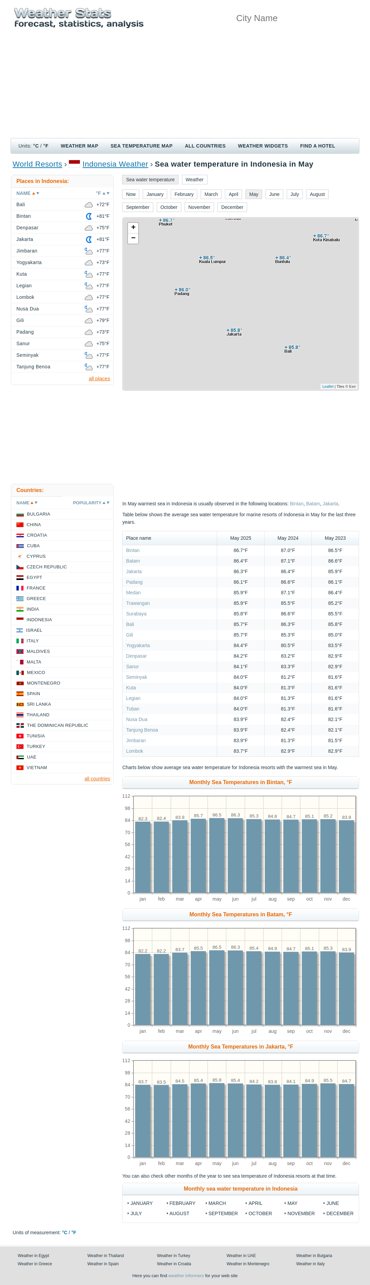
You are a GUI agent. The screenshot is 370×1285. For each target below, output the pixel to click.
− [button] (133, 238)
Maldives (38, 651)
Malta (34, 661)
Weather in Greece (35, 1263)
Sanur (132, 666)
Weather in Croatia (174, 1263)
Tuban (132, 709)
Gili (129, 635)
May (292, 1203)
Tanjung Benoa (142, 730)
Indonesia (39, 619)
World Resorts (37, 164)
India (33, 609)
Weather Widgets (263, 146)
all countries (97, 778)
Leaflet (327, 386)
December (339, 1213)
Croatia (37, 535)
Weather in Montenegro (248, 1263)
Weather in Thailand (105, 1255)
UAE (32, 757)
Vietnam (37, 767)
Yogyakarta (138, 645)
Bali (130, 624)
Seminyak (136, 677)
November (301, 1213)
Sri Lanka (39, 704)
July (136, 1213)
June (332, 1203)
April (255, 1203)
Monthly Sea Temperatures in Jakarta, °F (240, 1047)
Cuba (33, 545)
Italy (33, 640)
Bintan (296, 503)
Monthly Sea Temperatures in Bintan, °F (240, 782)
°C (36, 146)
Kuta (131, 687)
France (36, 588)
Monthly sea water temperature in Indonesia (241, 1189)
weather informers (186, 1275)
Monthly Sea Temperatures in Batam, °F (240, 914)
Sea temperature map (142, 146)
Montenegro (43, 683)
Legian (133, 698)
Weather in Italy (310, 1263)
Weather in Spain (103, 1263)
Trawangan (138, 603)
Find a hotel (317, 146)
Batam (313, 503)
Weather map (79, 146)
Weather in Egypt (33, 1255)
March (217, 1203)
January (141, 1203)
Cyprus (36, 556)
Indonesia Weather (115, 164)
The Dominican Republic (57, 725)
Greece (36, 598)
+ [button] (133, 228)
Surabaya (136, 613)
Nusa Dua (136, 719)
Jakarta (330, 503)
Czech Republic (47, 566)
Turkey (36, 746)
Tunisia (36, 735)
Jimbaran (136, 740)
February (183, 1203)
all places (99, 378)
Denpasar (136, 656)
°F (45, 146)
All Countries (205, 146)
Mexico (36, 672)
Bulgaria (38, 514)
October (260, 1213)
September (223, 1213)
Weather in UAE (241, 1255)
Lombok (134, 751)
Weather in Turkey (173, 1255)
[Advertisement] (185, 87)
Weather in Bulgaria (314, 1255)
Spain (33, 693)
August (179, 1213)
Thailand (38, 714)
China (34, 524)
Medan (133, 592)
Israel (34, 630)
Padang (134, 582)
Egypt (34, 577)
